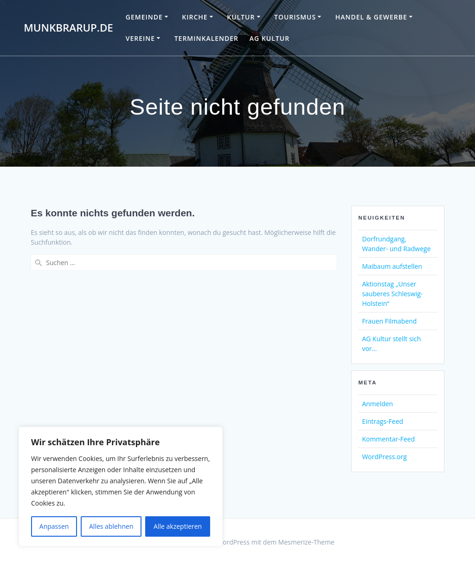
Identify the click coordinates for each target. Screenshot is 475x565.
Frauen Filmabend (389, 321)
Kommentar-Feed (388, 439)
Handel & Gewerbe (371, 17)
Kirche (194, 17)
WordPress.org (384, 456)
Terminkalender (206, 38)
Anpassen (54, 526)
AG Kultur (269, 38)
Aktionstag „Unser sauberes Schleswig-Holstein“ (392, 293)
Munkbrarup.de (68, 28)
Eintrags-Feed (382, 421)
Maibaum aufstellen (392, 266)
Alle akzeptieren (178, 526)
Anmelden (377, 403)
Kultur (241, 17)
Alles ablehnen (111, 526)
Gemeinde (144, 17)
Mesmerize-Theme (306, 542)
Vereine (140, 38)
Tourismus (295, 17)
